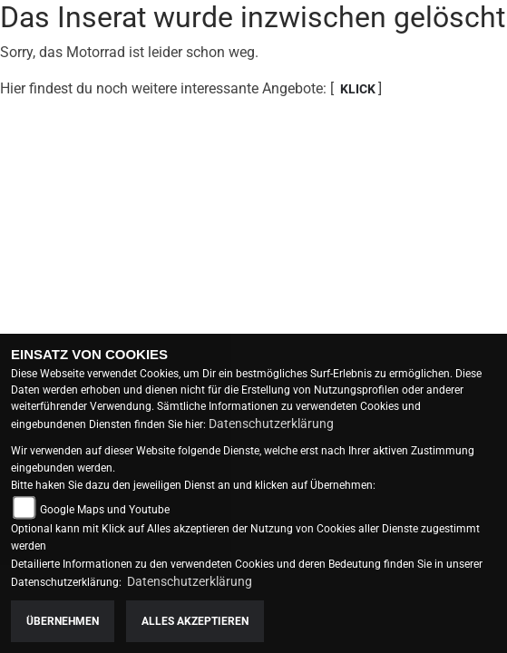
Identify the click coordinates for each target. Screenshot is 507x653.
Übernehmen (62, 621)
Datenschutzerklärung (271, 423)
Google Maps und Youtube (105, 509)
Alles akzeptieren (195, 621)
